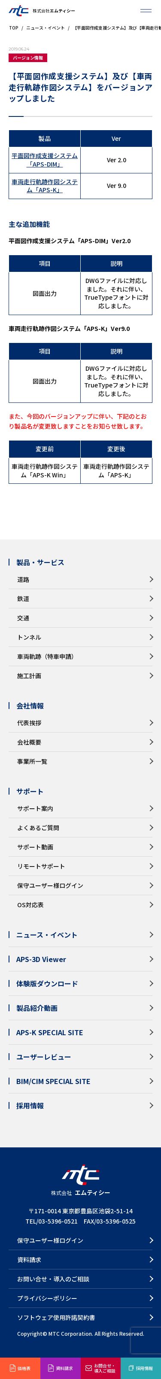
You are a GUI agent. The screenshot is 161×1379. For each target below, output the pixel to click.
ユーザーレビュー (43, 1056)
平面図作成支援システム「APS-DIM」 (45, 159)
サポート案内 (35, 808)
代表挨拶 (29, 722)
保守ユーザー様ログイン (50, 885)
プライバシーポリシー (47, 1298)
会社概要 (29, 742)
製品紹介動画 (37, 1008)
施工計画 (29, 675)
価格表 (24, 1368)
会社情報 (30, 705)
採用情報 (144, 1368)
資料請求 (64, 1368)
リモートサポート (41, 866)
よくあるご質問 (38, 827)
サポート (30, 791)
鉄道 (23, 598)
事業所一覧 (32, 761)
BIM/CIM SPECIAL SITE (53, 1081)
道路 (23, 579)
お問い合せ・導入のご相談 (53, 1279)
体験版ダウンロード (47, 983)
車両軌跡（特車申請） (47, 656)
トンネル (29, 637)
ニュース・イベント (45, 27)
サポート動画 (35, 847)
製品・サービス (40, 562)
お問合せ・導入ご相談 (104, 1368)
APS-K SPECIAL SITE (49, 1032)
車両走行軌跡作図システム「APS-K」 (45, 185)
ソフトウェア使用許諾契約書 (56, 1317)
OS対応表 (30, 904)
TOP (13, 27)
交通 (23, 618)
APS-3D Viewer (41, 959)
